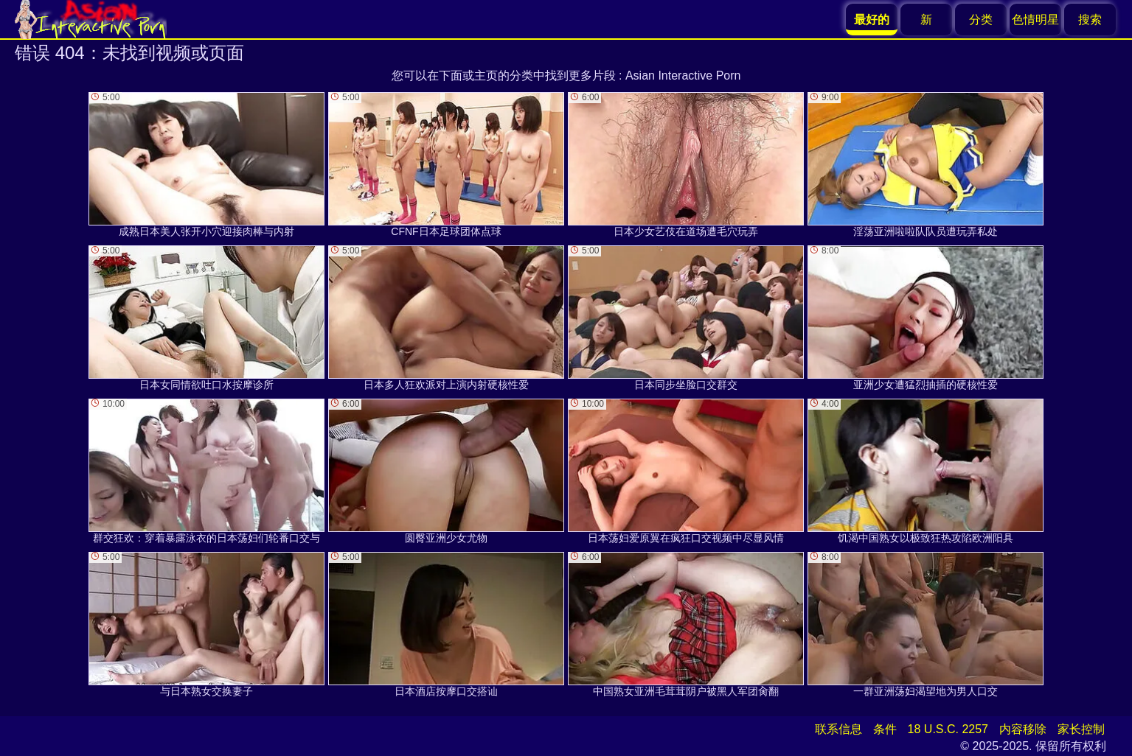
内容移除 (1022, 729)
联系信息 (838, 729)
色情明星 (1035, 19)
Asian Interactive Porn (683, 75)
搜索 (1090, 19)
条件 (885, 729)
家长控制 (1081, 729)
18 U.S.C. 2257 (948, 729)
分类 (981, 19)
